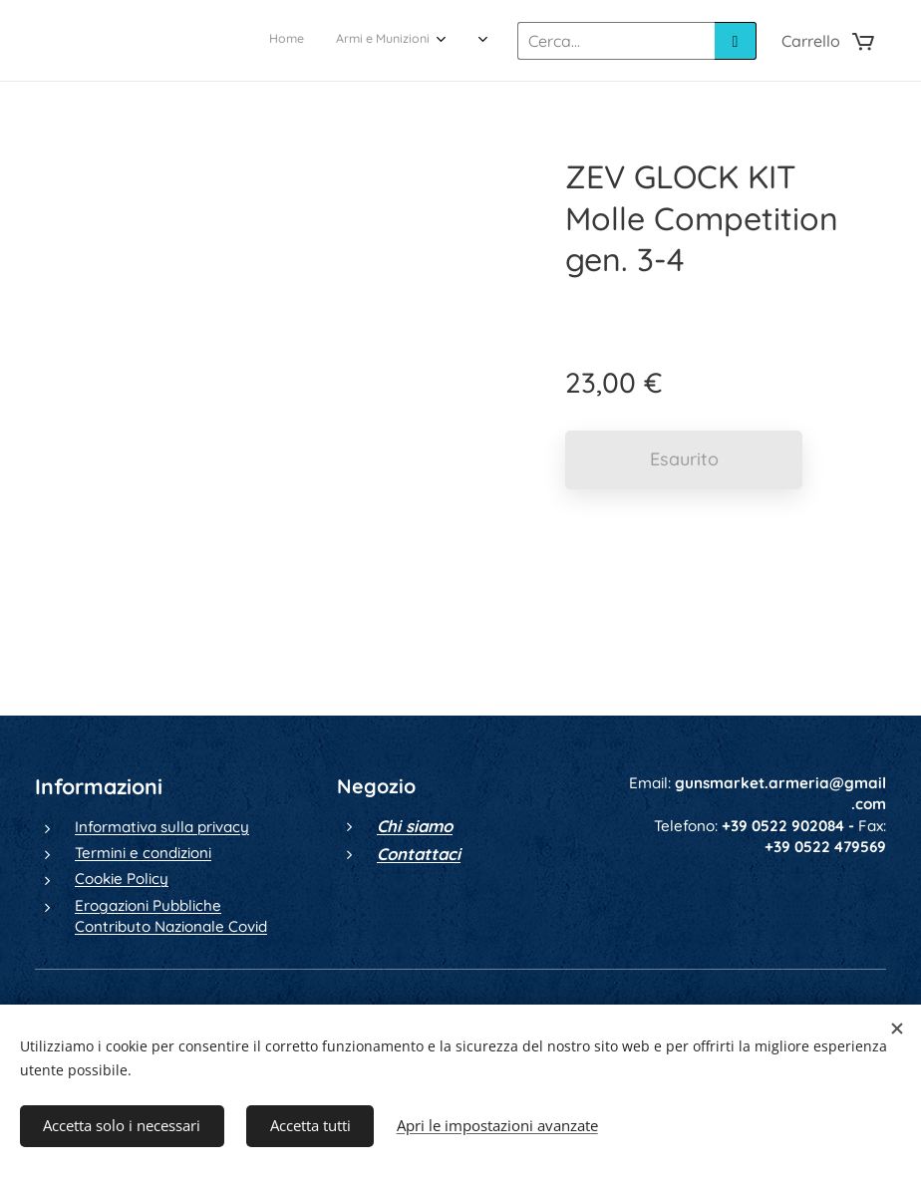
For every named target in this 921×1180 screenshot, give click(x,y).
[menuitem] (255, 41)
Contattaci (418, 853)
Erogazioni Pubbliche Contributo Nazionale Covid (171, 916)
